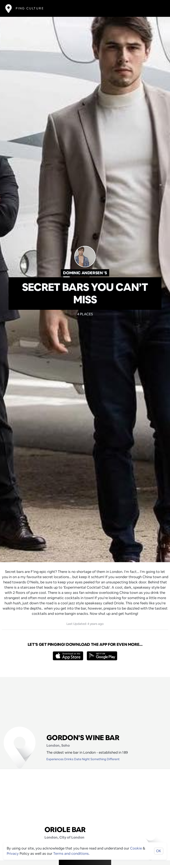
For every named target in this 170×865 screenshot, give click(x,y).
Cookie (136, 848)
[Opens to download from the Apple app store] (68, 655)
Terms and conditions (71, 853)
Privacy (13, 853)
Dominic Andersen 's (85, 272)
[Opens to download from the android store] (102, 655)
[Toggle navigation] (158, 8)
